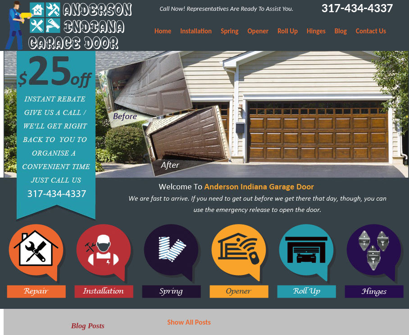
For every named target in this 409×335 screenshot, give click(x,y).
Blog (341, 31)
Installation (196, 31)
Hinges (316, 31)
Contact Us (371, 31)
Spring (229, 31)
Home (163, 31)
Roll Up (287, 31)
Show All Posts (188, 322)
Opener (257, 31)
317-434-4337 (357, 8)
